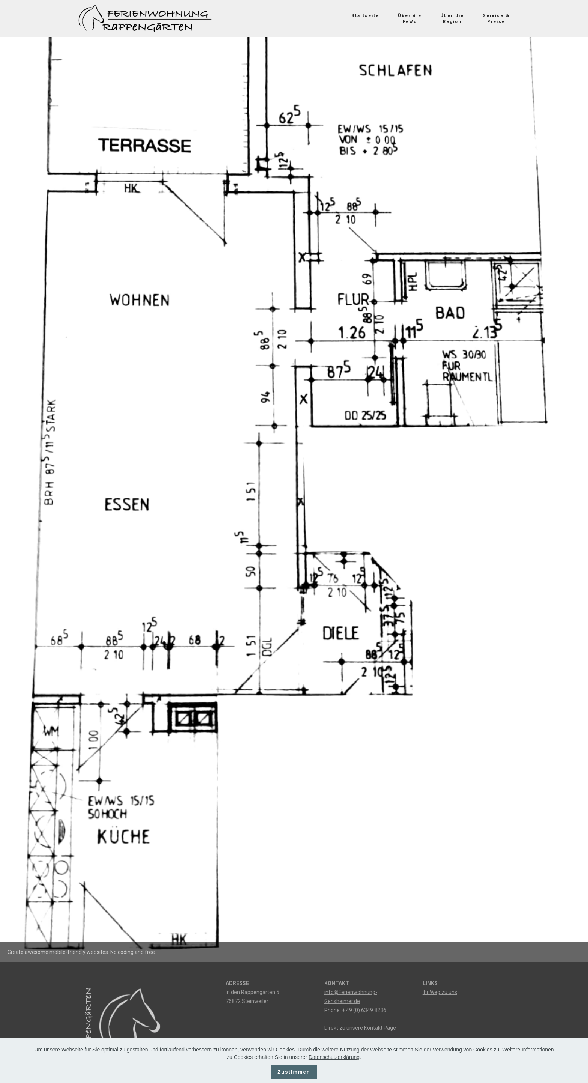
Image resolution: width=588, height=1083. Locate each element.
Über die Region (452, 18)
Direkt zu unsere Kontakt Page (360, 1028)
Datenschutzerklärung (334, 1063)
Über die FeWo (410, 18)
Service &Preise (496, 18)
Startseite (365, 15)
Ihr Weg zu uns (440, 992)
